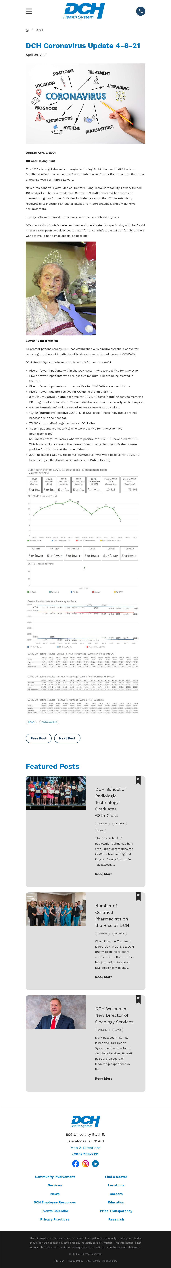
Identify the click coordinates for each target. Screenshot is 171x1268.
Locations (116, 1185)
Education (116, 1202)
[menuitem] (59, 1261)
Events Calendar (54, 1211)
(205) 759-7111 (85, 1154)
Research (116, 1219)
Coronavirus (49, 722)
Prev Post (39, 738)
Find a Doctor (116, 1177)
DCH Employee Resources (55, 1202)
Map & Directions (85, 1147)
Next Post (67, 738)
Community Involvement (55, 1177)
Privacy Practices (54, 1219)
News (31, 722)
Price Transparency (116, 1211)
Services (55, 1185)
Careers (116, 1194)
